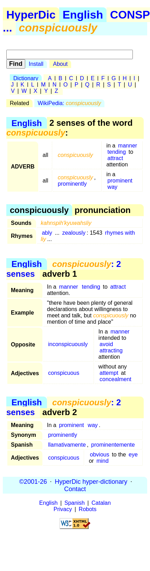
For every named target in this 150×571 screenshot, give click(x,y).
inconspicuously (68, 344)
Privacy (63, 509)
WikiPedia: (69, 103)
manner (127, 146)
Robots (88, 509)
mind (102, 461)
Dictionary (25, 78)
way (112, 187)
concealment (115, 379)
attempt (109, 373)
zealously (74, 233)
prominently (72, 184)
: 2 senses (63, 268)
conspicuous (63, 373)
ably (47, 233)
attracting (111, 350)
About (60, 64)
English (83, 14)
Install (36, 64)
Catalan (101, 503)
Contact (75, 488)
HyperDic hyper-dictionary (91, 481)
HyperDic (31, 14)
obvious (99, 455)
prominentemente (113, 445)
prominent (120, 181)
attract (115, 158)
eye (133, 455)
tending (117, 152)
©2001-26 (33, 481)
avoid (106, 344)
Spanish (74, 503)
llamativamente (67, 445)
